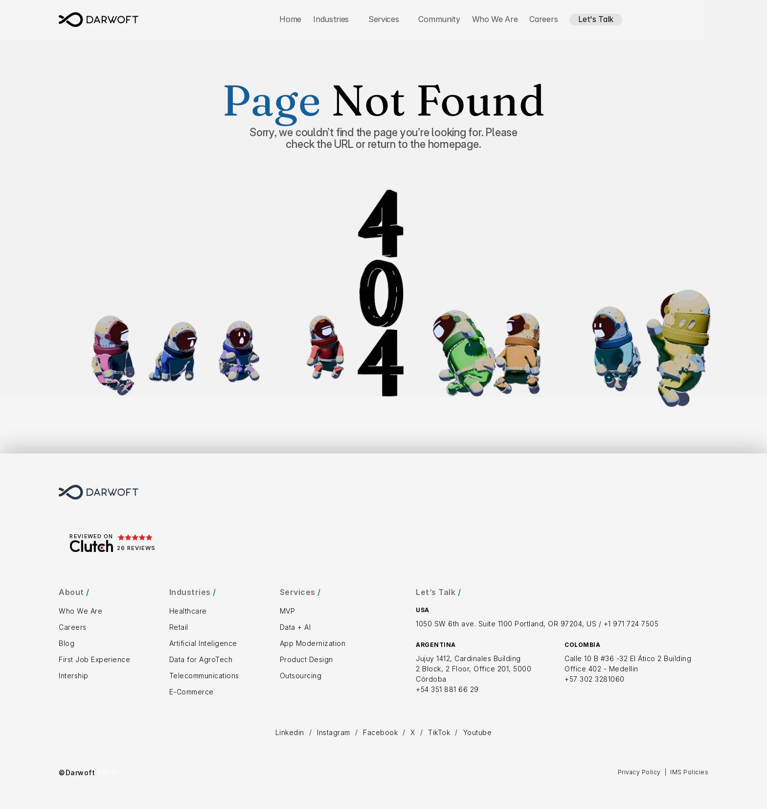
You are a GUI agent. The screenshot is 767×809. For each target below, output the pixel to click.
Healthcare (188, 611)
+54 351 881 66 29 (447, 689)
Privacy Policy (639, 772)
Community (439, 19)
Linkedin (289, 732)
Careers (543, 19)
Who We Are (495, 19)
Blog (66, 643)
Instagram (333, 732)
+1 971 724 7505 (631, 623)
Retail (178, 627)
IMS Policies (689, 772)
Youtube (477, 732)
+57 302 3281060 (594, 679)
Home (290, 19)
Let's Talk (595, 19)
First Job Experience (94, 659)
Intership (74, 675)
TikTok (439, 732)
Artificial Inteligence (203, 643)
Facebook (380, 732)
